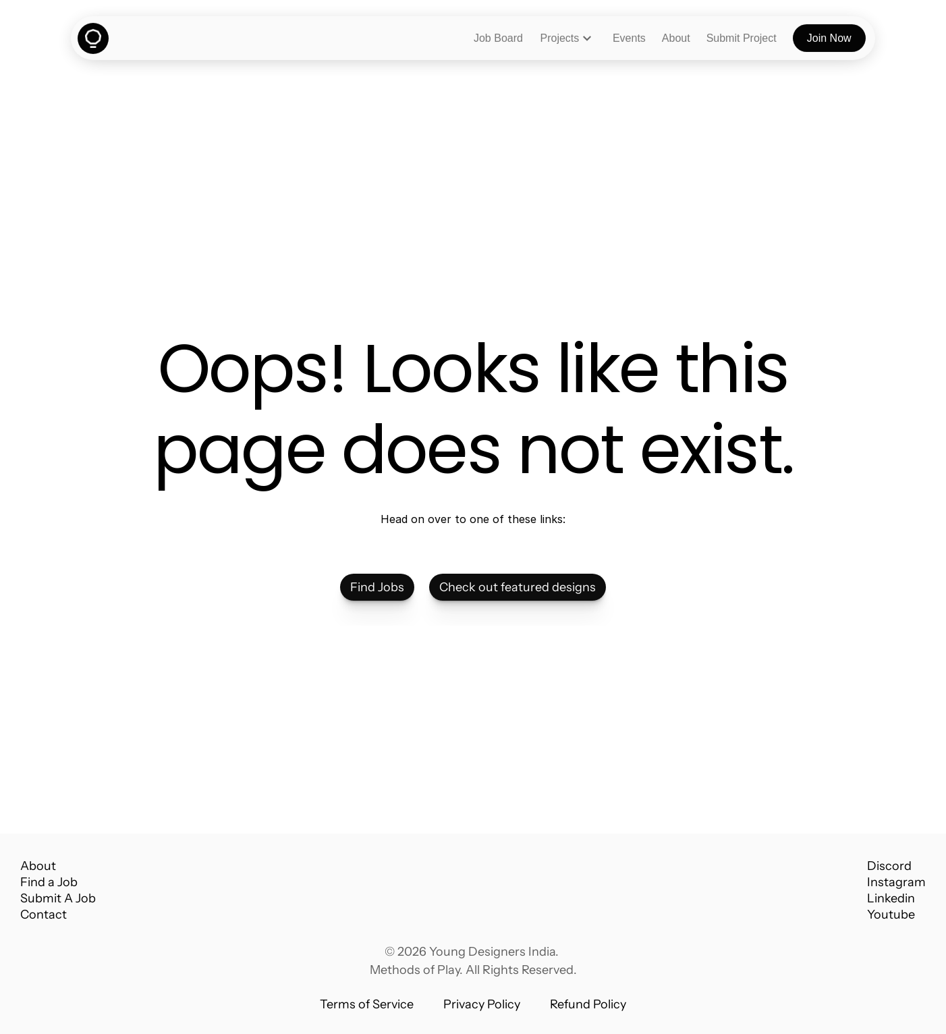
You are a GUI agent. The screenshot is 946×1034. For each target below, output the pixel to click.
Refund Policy (588, 1004)
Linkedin (891, 898)
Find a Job (49, 882)
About (38, 866)
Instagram (896, 882)
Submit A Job (58, 898)
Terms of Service (367, 1004)
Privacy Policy (481, 1004)
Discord (889, 866)
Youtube (891, 914)
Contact (43, 914)
